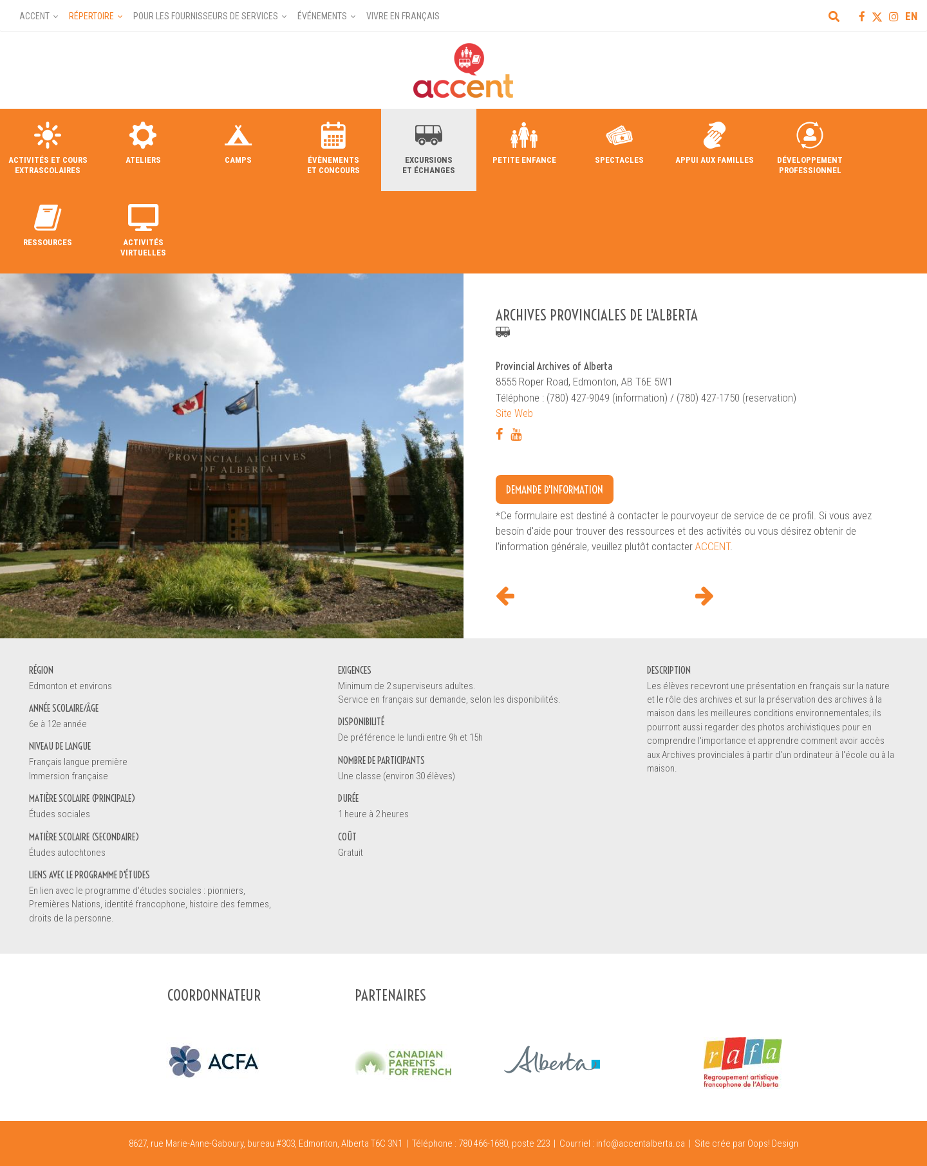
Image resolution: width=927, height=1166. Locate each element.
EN (911, 16)
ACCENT (712, 546)
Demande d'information (554, 489)
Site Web (514, 413)
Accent (34, 16)
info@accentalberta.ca (640, 1143)
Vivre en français (403, 16)
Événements (322, 16)
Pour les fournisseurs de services (205, 16)
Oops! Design (772, 1143)
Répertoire (91, 16)
